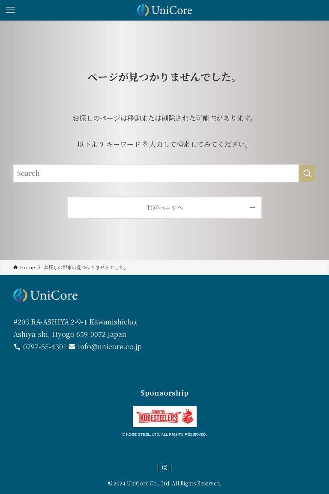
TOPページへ (165, 207)
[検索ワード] (164, 173)
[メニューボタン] (10, 10)
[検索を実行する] (307, 173)
